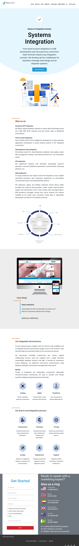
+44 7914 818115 (53, 509)
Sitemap (51, 541)
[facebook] (65, 545)
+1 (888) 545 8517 (53, 489)
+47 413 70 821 (52, 496)
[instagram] (71, 545)
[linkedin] (68, 545)
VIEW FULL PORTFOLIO (30, 318)
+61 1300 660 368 (53, 515)
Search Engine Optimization (16, 511)
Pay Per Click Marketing (15, 513)
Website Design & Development (17, 508)
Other (10, 516)
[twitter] (74, 545)
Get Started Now (39, 69)
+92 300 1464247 (53, 522)
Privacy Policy (42, 541)
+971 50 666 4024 (53, 502)
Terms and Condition (31, 541)
